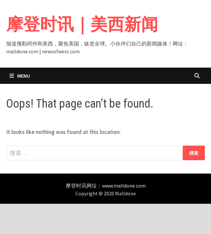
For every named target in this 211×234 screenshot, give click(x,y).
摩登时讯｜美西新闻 (82, 24)
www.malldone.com (124, 185)
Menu (19, 75)
